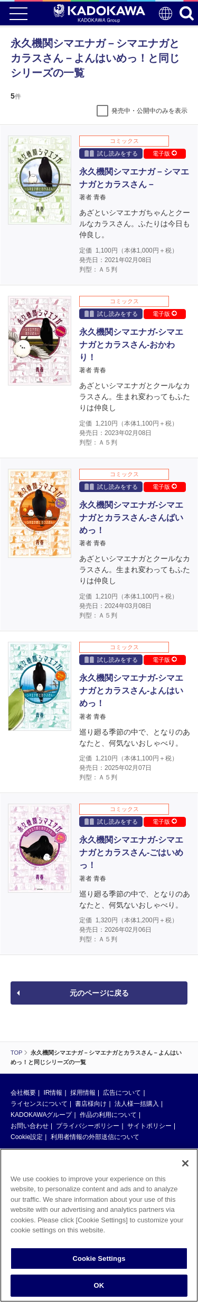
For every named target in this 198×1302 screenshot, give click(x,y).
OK (99, 1289)
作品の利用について (108, 1114)
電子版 (165, 153)
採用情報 (83, 1092)
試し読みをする (111, 153)
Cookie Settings (98, 1261)
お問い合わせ (30, 1126)
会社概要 (23, 1092)
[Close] (185, 1166)
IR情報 (52, 1092)
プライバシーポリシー (87, 1126)
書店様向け (91, 1103)
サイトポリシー (149, 1126)
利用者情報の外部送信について (95, 1137)
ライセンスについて (39, 1103)
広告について (122, 1092)
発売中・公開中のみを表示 (149, 110)
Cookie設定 (27, 1137)
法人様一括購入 (137, 1103)
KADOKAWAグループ (41, 1114)
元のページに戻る (99, 993)
